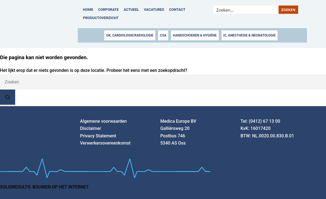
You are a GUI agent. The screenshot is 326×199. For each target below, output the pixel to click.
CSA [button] (163, 35)
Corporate (108, 9)
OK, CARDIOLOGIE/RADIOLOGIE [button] (129, 35)
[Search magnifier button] (288, 10)
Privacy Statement (98, 135)
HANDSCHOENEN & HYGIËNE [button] (195, 35)
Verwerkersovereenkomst (105, 143)
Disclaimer (90, 128)
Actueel (131, 9)
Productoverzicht (101, 18)
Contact (177, 9)
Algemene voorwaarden (103, 121)
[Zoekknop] (7, 97)
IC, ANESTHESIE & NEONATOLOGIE (249, 35)
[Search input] (246, 9)
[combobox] (163, 82)
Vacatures (154, 9)
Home (88, 9)
